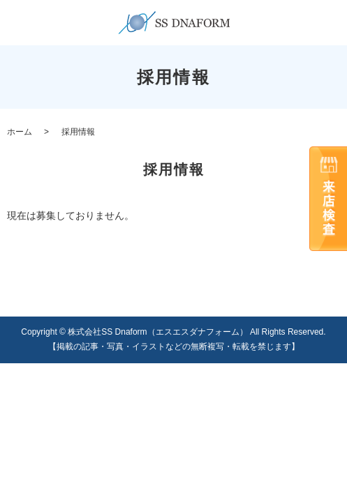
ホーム (19, 132)
